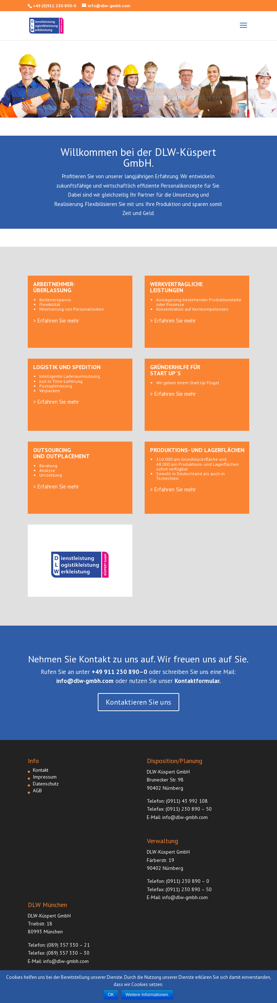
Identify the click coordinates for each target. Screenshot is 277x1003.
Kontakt (40, 770)
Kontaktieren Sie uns (138, 702)
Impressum (45, 777)
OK (111, 994)
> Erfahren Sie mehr (56, 320)
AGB (37, 790)
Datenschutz (46, 783)
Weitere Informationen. (147, 994)
